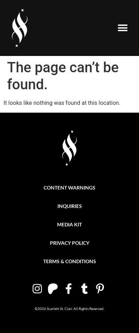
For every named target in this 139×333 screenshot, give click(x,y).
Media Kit (69, 224)
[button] (122, 28)
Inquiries (69, 206)
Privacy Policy (69, 243)
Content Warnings (69, 188)
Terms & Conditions (69, 261)
